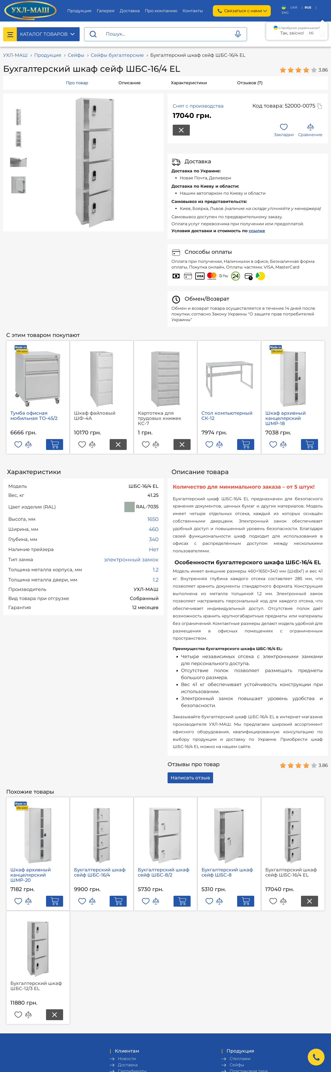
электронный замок (131, 559)
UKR (293, 7)
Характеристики (189, 82)
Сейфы (76, 55)
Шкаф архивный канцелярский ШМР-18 (285, 418)
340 (154, 539)
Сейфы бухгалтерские (117, 55)
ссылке (257, 230)
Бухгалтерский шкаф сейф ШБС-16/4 (99, 872)
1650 (153, 519)
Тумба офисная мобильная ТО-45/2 (33, 415)
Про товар (77, 82)
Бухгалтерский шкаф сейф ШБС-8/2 (163, 872)
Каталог (43, 34)
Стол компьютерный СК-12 (226, 415)
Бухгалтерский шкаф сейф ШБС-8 (227, 872)
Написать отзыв (190, 778)
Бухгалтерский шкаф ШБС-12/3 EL (36, 986)
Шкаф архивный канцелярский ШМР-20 (30, 875)
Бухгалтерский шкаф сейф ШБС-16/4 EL (291, 872)
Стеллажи (240, 1058)
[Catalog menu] (10, 34)
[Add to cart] (54, 444)
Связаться (241, 11)
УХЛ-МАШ (15, 55)
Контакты (193, 10)
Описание (129, 82)
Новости (127, 1058)
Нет (154, 549)
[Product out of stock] (118, 444)
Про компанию (161, 10)
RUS (308, 7)
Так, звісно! (292, 33)
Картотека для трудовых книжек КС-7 (159, 418)
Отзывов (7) (249, 82)
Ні (311, 33)
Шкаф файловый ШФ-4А (94, 415)
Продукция (79, 10)
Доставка (130, 10)
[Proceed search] (93, 34)
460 (154, 529)
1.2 (156, 570)
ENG (285, 13)
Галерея (106, 10)
